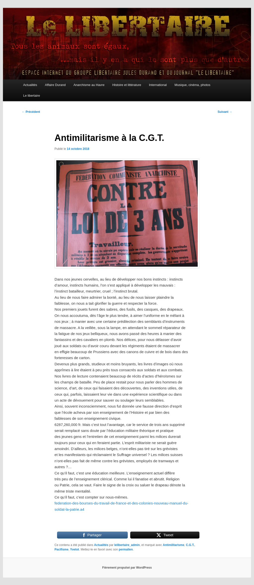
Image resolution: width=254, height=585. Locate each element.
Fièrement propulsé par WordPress (127, 567)
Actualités (30, 85)
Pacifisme (61, 549)
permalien (126, 549)
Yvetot (74, 549)
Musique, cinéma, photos (193, 85)
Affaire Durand (55, 85)
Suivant (225, 112)
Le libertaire (31, 95)
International (158, 85)
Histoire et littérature (126, 85)
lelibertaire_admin (127, 545)
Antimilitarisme (173, 545)
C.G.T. (190, 545)
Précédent (31, 112)
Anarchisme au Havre (88, 85)
